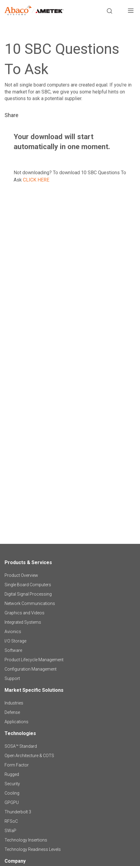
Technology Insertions (26, 840)
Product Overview (21, 575)
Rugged (12, 774)
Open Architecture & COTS (29, 755)
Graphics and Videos (24, 612)
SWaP (10, 830)
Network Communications (30, 603)
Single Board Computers (28, 584)
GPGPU (12, 802)
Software (13, 650)
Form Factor (17, 765)
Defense (12, 712)
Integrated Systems (23, 622)
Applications (16, 721)
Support (12, 678)
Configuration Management (31, 669)
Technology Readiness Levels (33, 849)
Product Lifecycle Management (34, 659)
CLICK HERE (36, 180)
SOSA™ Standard (21, 746)
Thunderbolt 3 (18, 811)
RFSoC (11, 821)
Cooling (12, 793)
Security (12, 783)
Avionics (13, 631)
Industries (14, 703)
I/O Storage (15, 641)
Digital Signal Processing (28, 594)
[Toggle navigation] (130, 11)
